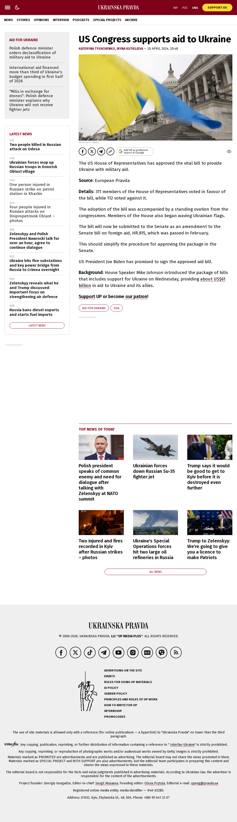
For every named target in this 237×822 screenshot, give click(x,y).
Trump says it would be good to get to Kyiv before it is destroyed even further (208, 477)
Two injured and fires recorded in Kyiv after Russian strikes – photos (101, 549)
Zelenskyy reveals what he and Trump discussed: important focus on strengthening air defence (34, 290)
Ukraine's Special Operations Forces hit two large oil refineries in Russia (153, 549)
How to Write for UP (120, 705)
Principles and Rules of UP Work (130, 699)
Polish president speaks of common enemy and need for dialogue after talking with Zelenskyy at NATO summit (100, 482)
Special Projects (107, 20)
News (8, 20)
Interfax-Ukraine (182, 745)
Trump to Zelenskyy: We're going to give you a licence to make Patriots (208, 549)
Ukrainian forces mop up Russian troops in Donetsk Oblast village (33, 167)
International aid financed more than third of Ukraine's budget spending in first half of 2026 (36, 74)
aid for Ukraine (94, 308)
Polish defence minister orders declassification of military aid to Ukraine (32, 53)
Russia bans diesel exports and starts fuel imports (34, 312)
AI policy (111, 688)
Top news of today (97, 429)
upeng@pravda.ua (204, 783)
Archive (131, 20)
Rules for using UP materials (128, 682)
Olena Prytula (154, 783)
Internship (113, 711)
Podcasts (81, 20)
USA (116, 308)
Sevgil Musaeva (106, 783)
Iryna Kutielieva (130, 49)
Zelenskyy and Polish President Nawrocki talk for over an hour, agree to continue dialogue (34, 240)
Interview (61, 20)
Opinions (41, 20)
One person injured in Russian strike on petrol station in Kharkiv (31, 189)
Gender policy (115, 693)
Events (109, 676)
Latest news (20, 134)
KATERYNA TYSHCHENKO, (98, 49)
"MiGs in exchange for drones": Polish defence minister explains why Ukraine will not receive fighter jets (31, 100)
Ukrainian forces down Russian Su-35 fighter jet (154, 471)
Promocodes (114, 716)
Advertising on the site (123, 670)
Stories (23, 20)
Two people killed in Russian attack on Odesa (35, 147)
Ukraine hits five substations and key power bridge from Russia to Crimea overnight (35, 265)
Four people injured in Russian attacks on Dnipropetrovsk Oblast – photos (32, 214)
